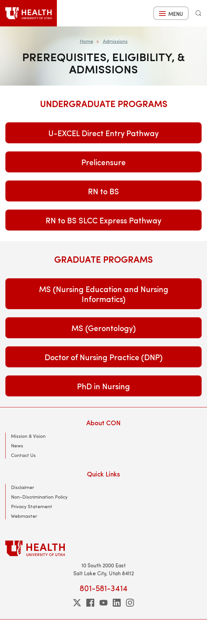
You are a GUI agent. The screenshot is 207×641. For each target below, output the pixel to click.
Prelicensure (103, 162)
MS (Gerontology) (103, 327)
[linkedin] (117, 603)
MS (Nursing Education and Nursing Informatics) (103, 293)
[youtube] (103, 603)
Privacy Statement (31, 506)
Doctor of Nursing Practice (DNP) (104, 357)
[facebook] (90, 603)
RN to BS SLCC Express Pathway (103, 220)
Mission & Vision (28, 436)
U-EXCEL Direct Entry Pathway (103, 133)
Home (86, 41)
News (17, 445)
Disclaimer (22, 487)
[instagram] (130, 603)
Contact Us (23, 455)
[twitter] (77, 603)
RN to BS (103, 191)
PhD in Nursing (103, 386)
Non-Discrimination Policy (39, 497)
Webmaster (24, 516)
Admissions (115, 41)
